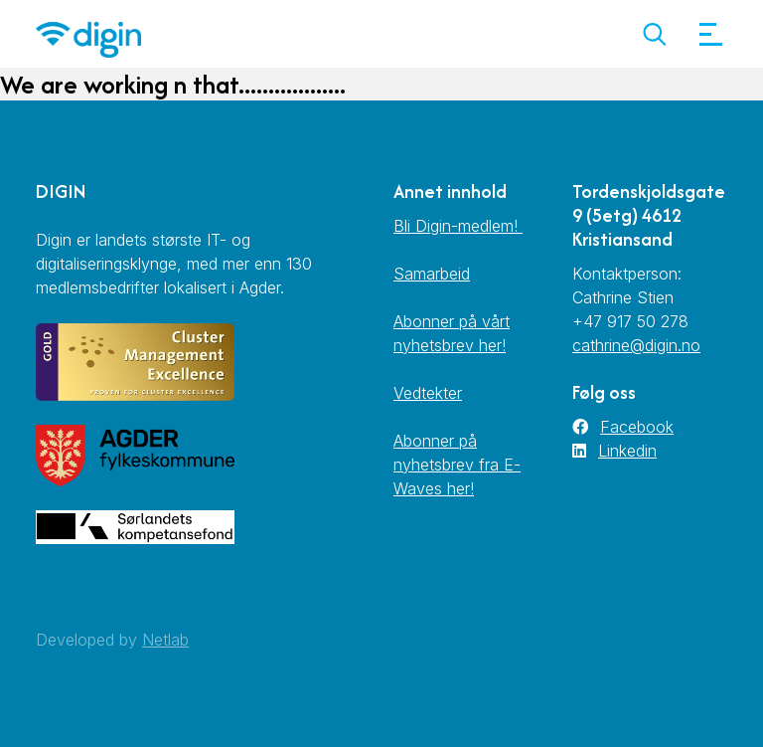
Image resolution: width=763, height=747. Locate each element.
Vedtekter (427, 393)
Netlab (165, 640)
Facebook (637, 427)
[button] (654, 34)
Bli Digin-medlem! (458, 226)
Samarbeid (431, 273)
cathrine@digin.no (636, 345)
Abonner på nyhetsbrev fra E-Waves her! (457, 464)
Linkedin (627, 451)
